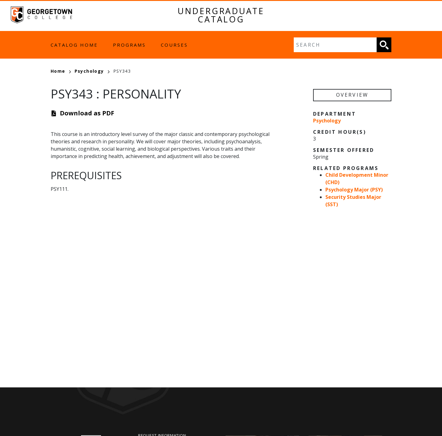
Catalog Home (74, 45)
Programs (129, 45)
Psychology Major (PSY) (354, 189)
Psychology (92, 71)
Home (61, 71)
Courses (174, 45)
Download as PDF (87, 113)
